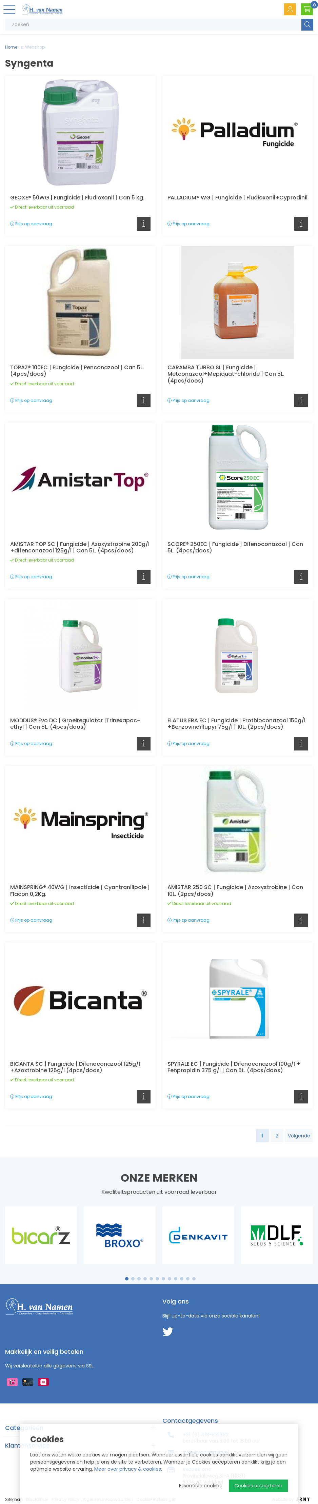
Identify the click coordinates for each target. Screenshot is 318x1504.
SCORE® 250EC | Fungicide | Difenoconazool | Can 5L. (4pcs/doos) (235, 547)
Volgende (299, 1135)
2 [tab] (133, 1278)
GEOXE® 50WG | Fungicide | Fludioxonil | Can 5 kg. (77, 197)
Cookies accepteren (258, 1485)
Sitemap (14, 1499)
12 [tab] (194, 1278)
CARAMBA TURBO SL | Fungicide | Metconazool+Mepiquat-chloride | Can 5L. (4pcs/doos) (225, 374)
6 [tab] (157, 1278)
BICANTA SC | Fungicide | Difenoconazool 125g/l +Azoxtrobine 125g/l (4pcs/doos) (75, 1067)
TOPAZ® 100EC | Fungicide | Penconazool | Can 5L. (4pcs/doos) (77, 371)
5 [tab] (151, 1278)
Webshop (35, 47)
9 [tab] (175, 1278)
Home (11, 47)
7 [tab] (163, 1278)
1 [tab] (127, 1278)
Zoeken (307, 24)
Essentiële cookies (200, 1485)
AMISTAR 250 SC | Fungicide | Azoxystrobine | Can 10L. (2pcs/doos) (235, 890)
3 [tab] (139, 1278)
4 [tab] (145, 1278)
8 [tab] (169, 1278)
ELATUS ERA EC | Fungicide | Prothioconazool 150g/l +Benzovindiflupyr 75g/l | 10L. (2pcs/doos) (236, 723)
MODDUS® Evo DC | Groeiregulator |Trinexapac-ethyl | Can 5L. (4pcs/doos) (75, 723)
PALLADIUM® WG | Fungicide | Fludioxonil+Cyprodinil (237, 197)
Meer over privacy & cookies (127, 1469)
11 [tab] (188, 1278)
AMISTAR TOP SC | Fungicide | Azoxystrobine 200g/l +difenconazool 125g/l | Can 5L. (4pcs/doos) (80, 547)
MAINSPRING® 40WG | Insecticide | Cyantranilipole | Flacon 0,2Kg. (80, 890)
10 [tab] (181, 1278)
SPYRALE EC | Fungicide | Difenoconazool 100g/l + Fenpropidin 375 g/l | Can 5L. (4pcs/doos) (233, 1067)
